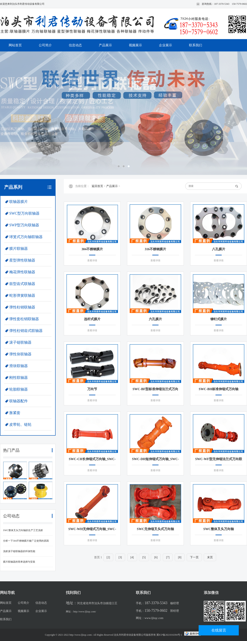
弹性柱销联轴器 (22, 307)
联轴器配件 (18, 401)
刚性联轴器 (18, 378)
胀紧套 (14, 413)
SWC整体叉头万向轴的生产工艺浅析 (23, 530)
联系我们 (195, 45)
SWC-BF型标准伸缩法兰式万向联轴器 (155, 389)
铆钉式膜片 (218, 319)
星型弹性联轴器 (22, 260)
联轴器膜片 (18, 202)
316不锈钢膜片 (155, 249)
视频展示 (135, 45)
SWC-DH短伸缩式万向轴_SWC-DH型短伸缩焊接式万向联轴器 (155, 459)
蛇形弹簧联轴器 (22, 295)
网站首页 (15, 45)
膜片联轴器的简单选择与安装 (19, 561)
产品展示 (105, 45)
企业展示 (165, 45)
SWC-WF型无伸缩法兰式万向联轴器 (218, 459)
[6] (155, 557)
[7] (167, 557)
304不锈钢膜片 (92, 249)
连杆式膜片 (92, 319)
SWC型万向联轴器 (24, 213)
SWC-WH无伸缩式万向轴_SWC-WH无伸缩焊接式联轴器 (92, 529)
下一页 (194, 557)
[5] (144, 557)
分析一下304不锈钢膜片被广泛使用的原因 (26, 540)
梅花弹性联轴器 (22, 272)
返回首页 (97, 186)
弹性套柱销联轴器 (24, 319)
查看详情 (92, 260)
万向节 (92, 389)
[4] (132, 557)
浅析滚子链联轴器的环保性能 (19, 551)
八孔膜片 (218, 249)
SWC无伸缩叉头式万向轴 (155, 529)
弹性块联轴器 (20, 354)
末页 (210, 557)
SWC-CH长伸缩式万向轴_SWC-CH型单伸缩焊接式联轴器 (92, 459)
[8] (179, 557)
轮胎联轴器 (18, 389)
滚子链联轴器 (20, 342)
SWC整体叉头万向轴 (218, 529)
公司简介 (45, 45)
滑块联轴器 (18, 366)
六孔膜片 (155, 319)
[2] (108, 557)
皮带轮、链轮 (20, 424)
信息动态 (75, 45)
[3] (120, 557)
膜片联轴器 (18, 249)
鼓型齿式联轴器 (22, 284)
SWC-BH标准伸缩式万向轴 (219, 389)
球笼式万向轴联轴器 (26, 237)
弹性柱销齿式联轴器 (26, 331)
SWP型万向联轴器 (24, 225)
